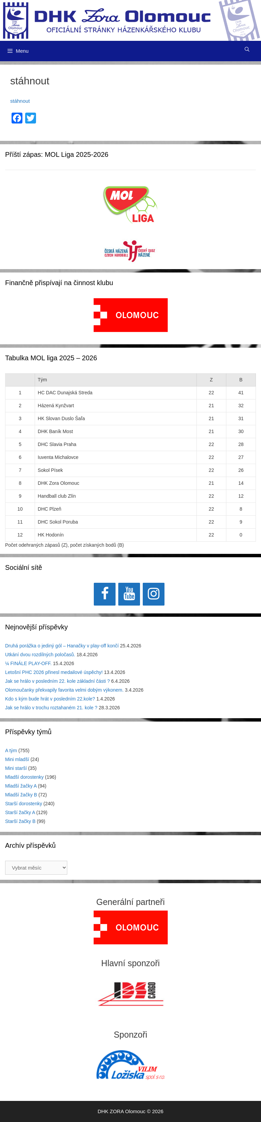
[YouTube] (129, 594)
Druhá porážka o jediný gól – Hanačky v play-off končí (62, 645)
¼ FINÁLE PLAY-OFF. (28, 663)
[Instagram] (153, 594)
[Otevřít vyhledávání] (247, 49)
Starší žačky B (20, 821)
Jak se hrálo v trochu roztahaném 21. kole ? (51, 707)
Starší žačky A (20, 812)
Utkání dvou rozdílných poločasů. (40, 654)
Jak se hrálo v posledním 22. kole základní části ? (57, 681)
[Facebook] (105, 594)
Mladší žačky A (21, 786)
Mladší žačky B (21, 794)
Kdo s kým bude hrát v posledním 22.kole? (50, 699)
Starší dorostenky (23, 803)
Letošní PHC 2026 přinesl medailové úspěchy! (54, 672)
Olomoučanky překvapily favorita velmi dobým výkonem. (64, 690)
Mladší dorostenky (24, 777)
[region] (130, 318)
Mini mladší (17, 759)
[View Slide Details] (130, 315)
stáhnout (20, 101)
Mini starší (16, 768)
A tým (11, 750)
